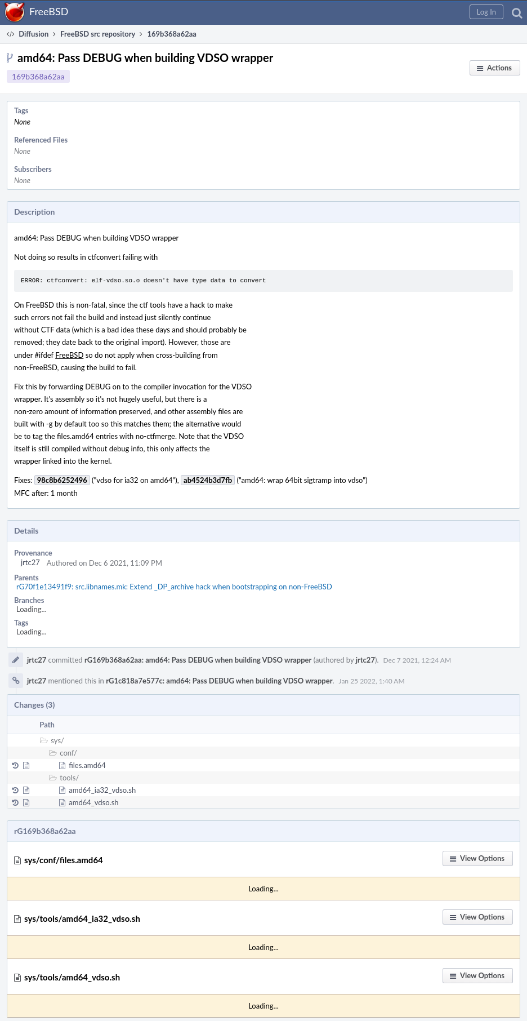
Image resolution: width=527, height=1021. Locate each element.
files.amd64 (87, 765)
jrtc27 (30, 562)
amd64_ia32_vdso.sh (102, 789)
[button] (486, 12)
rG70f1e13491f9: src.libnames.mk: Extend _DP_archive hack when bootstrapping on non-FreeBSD (174, 586)
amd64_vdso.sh (93, 802)
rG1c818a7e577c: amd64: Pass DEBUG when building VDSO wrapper (219, 680)
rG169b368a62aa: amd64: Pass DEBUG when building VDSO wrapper (197, 659)
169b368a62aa (38, 76)
